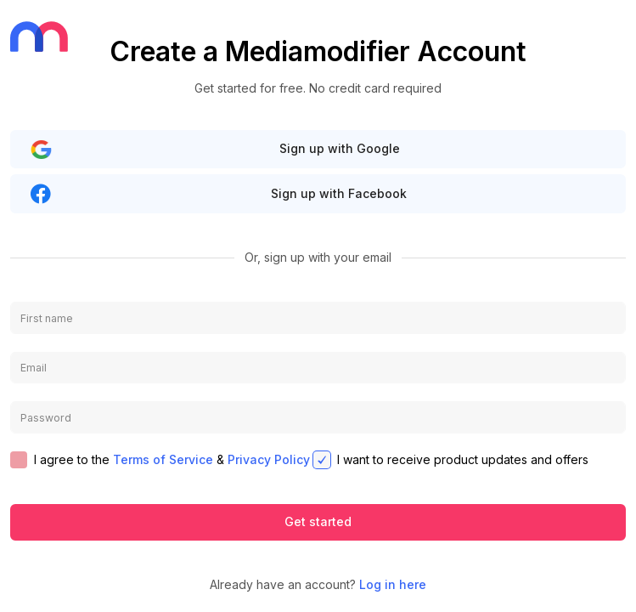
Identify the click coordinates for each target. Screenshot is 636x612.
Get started (318, 521)
